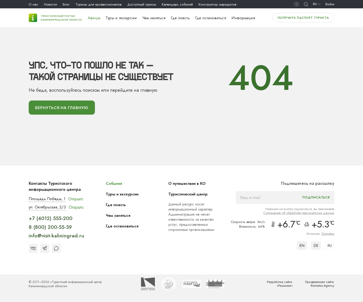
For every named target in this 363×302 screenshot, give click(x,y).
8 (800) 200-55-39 (50, 228)
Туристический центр (190, 195)
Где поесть (180, 18)
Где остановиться (210, 18)
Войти (329, 4)
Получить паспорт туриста (303, 18)
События (115, 184)
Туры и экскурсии (121, 18)
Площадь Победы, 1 (48, 200)
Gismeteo (327, 234)
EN (301, 246)
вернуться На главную (64, 108)
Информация (243, 18)
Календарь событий (177, 4)
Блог (66, 4)
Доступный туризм (141, 4)
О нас (33, 4)
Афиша (94, 18)
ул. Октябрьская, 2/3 (48, 208)
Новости (50, 4)
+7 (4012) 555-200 (50, 219)
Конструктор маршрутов (217, 4)
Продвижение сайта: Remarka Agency (318, 285)
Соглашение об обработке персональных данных (298, 213)
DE (315, 246)
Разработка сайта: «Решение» (279, 285)
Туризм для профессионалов (98, 4)
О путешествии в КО (189, 184)
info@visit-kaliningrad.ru (56, 237)
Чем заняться (154, 18)
